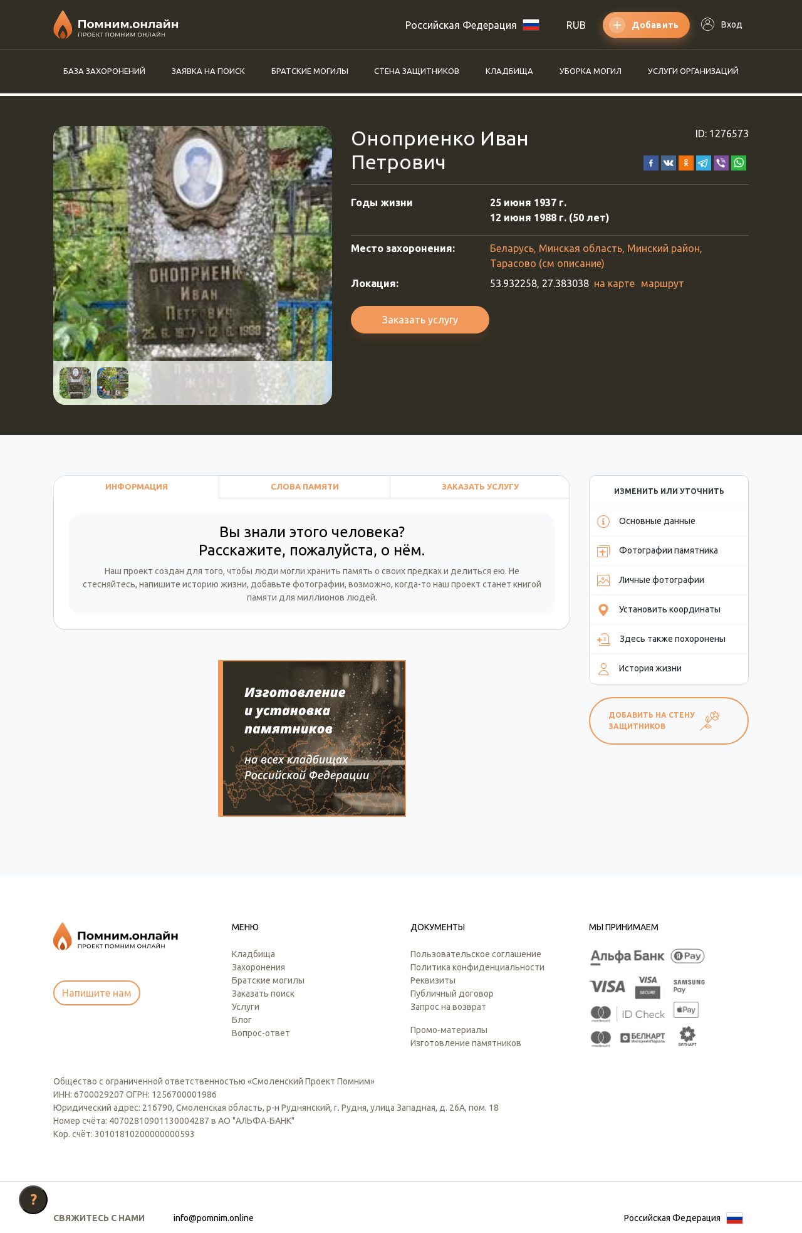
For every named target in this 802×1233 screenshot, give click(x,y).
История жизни (639, 669)
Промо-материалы (448, 970)
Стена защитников (416, 70)
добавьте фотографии (298, 584)
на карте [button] (614, 283)
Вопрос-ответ (261, 973)
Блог (242, 960)
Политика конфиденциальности (477, 907)
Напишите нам (97, 933)
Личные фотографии (650, 580)
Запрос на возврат (448, 947)
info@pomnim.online (214, 1158)
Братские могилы (309, 70)
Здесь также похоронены (661, 639)
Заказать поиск (263, 933)
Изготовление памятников (465, 983)
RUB (576, 25)
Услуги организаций (693, 70)
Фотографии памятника (657, 551)
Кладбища (509, 70)
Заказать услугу (420, 319)
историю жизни (214, 584)
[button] (651, 161)
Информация (136, 486)
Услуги (245, 947)
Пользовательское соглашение (475, 894)
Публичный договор (452, 933)
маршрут (662, 283)
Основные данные (646, 521)
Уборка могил (591, 70)
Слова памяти (305, 486)
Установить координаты (659, 610)
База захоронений (104, 70)
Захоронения (258, 907)
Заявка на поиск (208, 70)
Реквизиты (433, 920)
